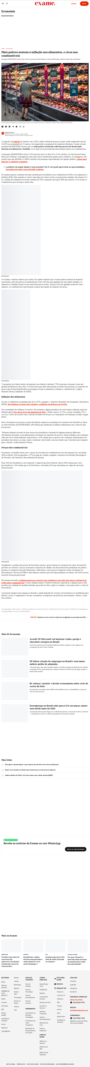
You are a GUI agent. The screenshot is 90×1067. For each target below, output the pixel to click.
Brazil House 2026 (44, 985)
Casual (16, 981)
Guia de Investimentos (30, 996)
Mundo (16, 978)
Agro (58, 1013)
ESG (2, 1009)
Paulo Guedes (42, 609)
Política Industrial (43, 1029)
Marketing (17, 985)
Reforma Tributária (43, 1013)
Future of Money (17, 1002)
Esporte (16, 988)
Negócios (4, 1028)
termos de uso (21, 1064)
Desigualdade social (9, 611)
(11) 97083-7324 (79, 1018)
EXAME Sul (43, 990)
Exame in (60, 992)
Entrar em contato (76, 1000)
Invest (3, 1024)
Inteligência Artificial (5, 1020)
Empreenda (61, 1016)
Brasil (3, 999)
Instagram (73, 988)
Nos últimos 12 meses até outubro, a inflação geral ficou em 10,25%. (37, 404)
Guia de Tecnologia (29, 991)
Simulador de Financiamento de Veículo (30, 1031)
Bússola (42, 993)
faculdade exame (61, 979)
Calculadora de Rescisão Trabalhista (30, 1015)
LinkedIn (73, 985)
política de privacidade (47, 1064)
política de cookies (33, 1064)
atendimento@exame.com (79, 1010)
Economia (8, 11)
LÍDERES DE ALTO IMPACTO (5, 993)
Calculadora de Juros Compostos (30, 1023)
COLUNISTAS (5, 1031)
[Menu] (2, 3)
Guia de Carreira (28, 1002)
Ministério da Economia (59, 609)
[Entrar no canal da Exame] (75, 849)
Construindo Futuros (44, 998)
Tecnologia (17, 997)
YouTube (73, 981)
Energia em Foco (45, 1002)
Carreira (4, 1002)
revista (60, 984)
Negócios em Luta (44, 1024)
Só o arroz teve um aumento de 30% (30, 412)
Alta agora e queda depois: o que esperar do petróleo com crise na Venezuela (32, 764)
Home (3, 48)
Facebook (73, 992)
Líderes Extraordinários (45, 1018)
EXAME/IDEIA (24, 611)
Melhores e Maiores (43, 1042)
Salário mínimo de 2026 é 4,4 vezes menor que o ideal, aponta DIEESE (29, 775)
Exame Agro (16, 993)
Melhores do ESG (44, 1048)
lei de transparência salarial (65, 1064)
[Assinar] (74, 3)
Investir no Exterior (43, 1007)
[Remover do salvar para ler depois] (23, 127)
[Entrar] (84, 3)
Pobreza (25, 609)
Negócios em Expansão (44, 1053)
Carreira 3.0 (61, 995)
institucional (10, 1064)
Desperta (60, 999)
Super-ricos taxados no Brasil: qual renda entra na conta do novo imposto (30, 770)
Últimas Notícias (4, 986)
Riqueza (32, 609)
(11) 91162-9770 (79, 1002)
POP (15, 1010)
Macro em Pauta (7, 16)
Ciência (16, 1006)
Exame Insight (3, 1014)
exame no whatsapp (10, 840)
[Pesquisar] (7, 3)
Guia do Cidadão (28, 985)
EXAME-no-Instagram (78, 609)
